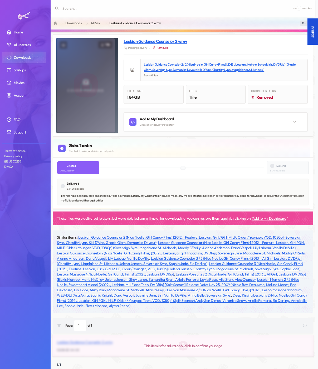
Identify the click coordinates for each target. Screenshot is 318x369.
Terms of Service (15, 151)
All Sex (95, 23)
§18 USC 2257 (12, 161)
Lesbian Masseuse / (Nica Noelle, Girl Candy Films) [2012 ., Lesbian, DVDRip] (115, 274)
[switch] (303, 23)
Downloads (73, 23)
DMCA (8, 167)
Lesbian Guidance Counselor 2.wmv (155, 41)
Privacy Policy (13, 156)
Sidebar (313, 32)
